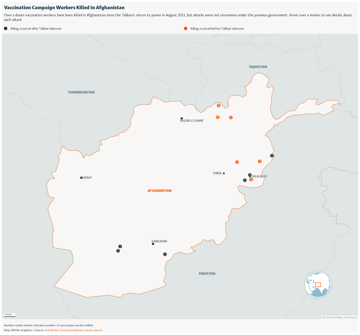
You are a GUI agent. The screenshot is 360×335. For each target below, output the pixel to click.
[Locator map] (180, 167)
